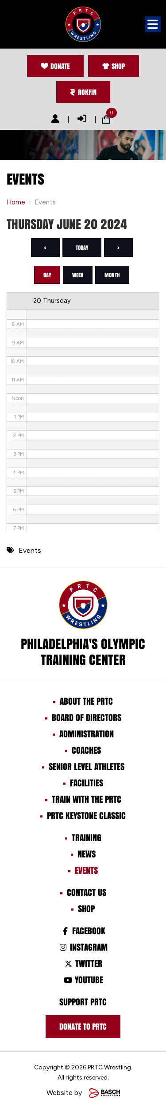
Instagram (83, 947)
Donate (55, 66)
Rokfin (83, 92)
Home (16, 202)
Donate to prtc (83, 1026)
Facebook (83, 930)
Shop (113, 66)
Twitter (83, 963)
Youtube (83, 979)
